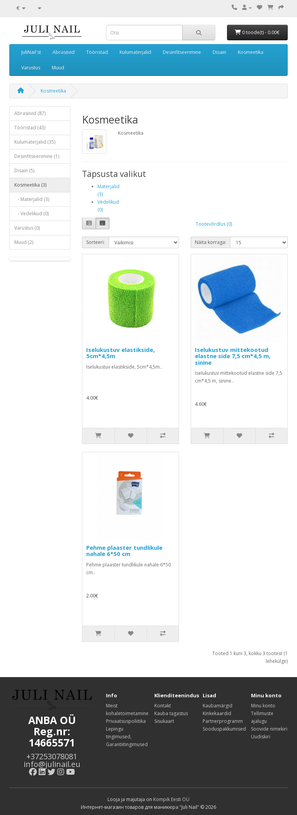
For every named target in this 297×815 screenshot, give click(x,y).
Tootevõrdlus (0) (214, 224)
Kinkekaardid (217, 713)
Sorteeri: (95, 242)
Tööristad (97, 52)
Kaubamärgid (217, 705)
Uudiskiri (260, 736)
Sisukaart (164, 721)
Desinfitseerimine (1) (36, 156)
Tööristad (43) (29, 127)
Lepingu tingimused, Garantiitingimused (127, 737)
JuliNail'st (31, 52)
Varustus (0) (27, 228)
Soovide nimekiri (269, 729)
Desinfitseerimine (182, 52)
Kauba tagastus (171, 713)
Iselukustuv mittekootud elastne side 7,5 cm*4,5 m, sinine (232, 356)
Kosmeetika (250, 52)
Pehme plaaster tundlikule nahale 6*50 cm (124, 551)
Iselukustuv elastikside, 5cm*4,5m (120, 353)
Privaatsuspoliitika (126, 721)
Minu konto (263, 705)
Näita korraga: (210, 242)
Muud (58, 67)
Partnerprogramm (223, 721)
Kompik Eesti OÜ (171, 799)
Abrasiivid (64, 52)
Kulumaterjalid (135, 52)
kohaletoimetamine (127, 713)
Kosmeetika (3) (30, 185)
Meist (112, 705)
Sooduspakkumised (224, 729)
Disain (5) (24, 170)
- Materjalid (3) (31, 199)
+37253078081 (51, 756)
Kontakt (162, 705)
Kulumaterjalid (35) (34, 142)
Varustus (30, 67)
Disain (219, 52)
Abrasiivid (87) (30, 113)
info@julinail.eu (52, 764)
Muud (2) (23, 242)
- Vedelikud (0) (31, 213)
